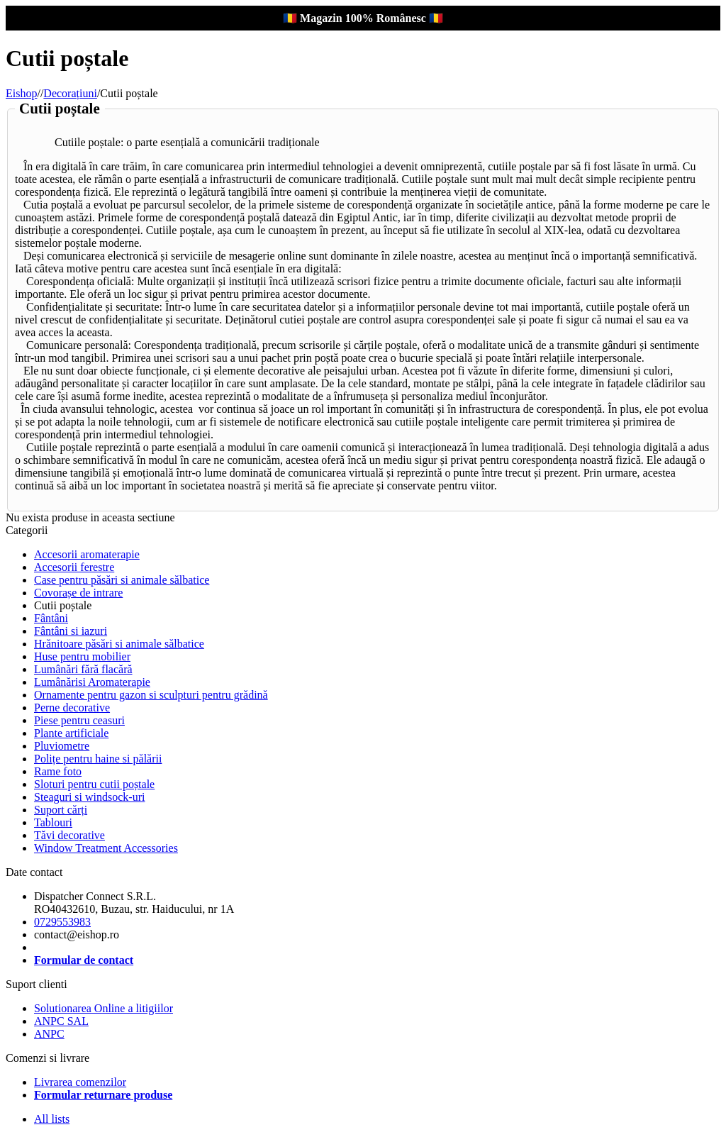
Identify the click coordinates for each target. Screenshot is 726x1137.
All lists (51, 1119)
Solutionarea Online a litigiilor (103, 1008)
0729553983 (62, 922)
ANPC (49, 1034)
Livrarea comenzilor (80, 1082)
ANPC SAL (61, 1021)
